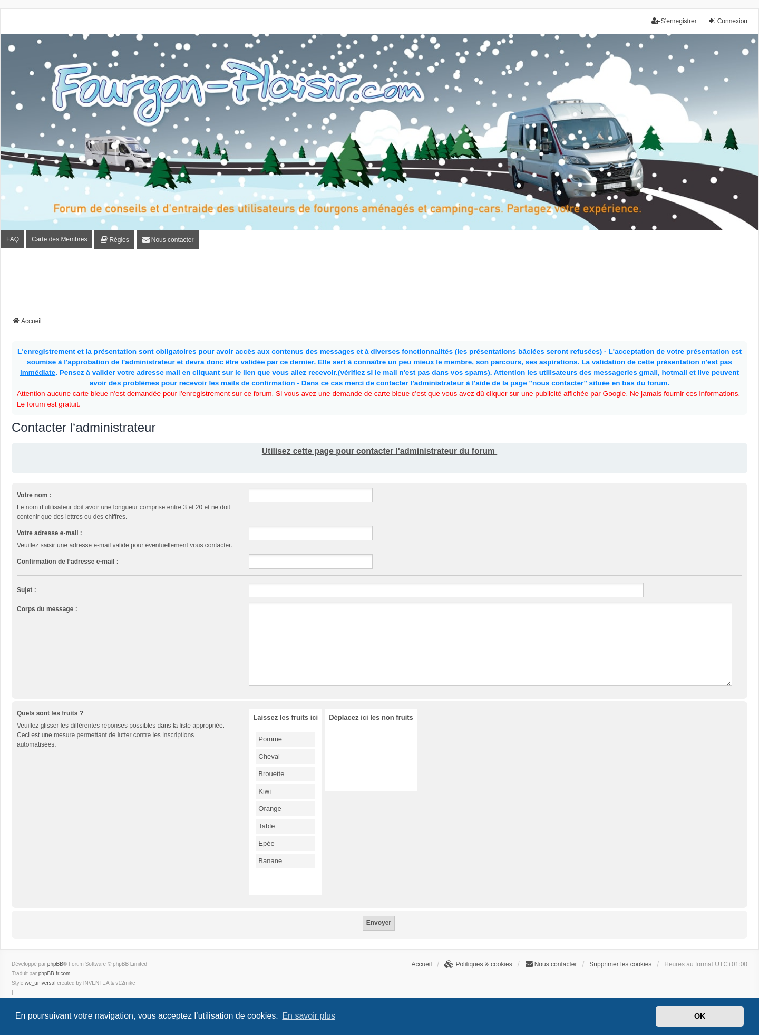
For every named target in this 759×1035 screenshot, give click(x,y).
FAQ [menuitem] (12, 239)
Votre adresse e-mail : (49, 533)
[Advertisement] (379, 285)
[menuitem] (114, 239)
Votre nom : (34, 495)
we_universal (40, 983)
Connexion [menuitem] (727, 21)
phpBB (55, 964)
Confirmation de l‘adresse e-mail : (68, 561)
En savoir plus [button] (308, 1015)
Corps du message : (47, 609)
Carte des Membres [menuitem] (59, 239)
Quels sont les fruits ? (50, 713)
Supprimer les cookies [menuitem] (620, 964)
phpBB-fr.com (54, 973)
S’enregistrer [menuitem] (674, 21)
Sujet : (26, 590)
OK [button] (700, 1016)
